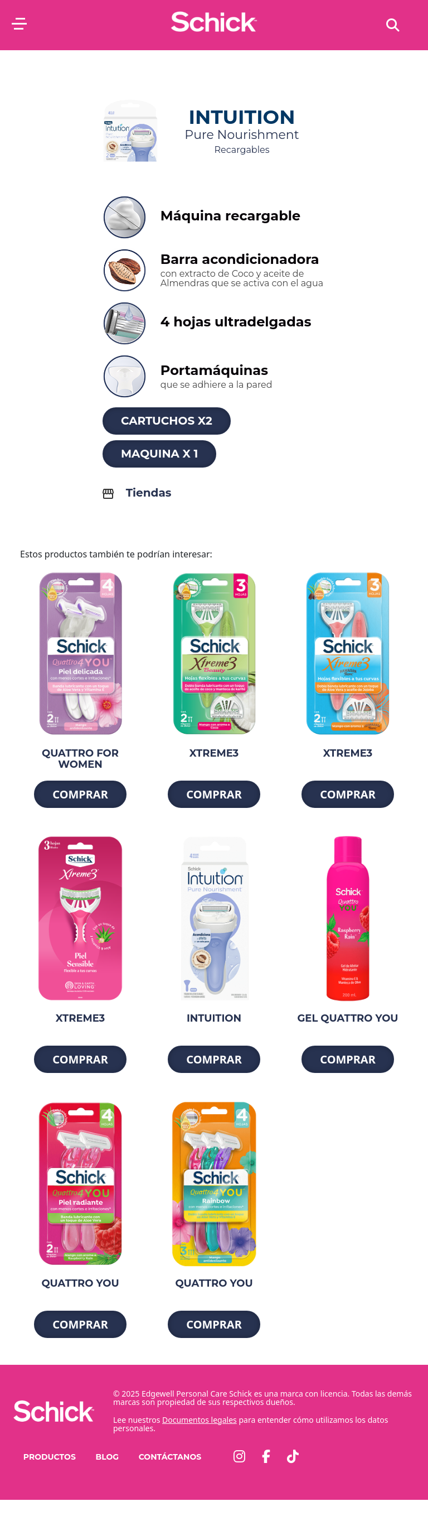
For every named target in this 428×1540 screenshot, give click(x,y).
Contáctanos (170, 1457)
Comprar (80, 794)
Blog (107, 1457)
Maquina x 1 (159, 453)
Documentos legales (199, 1419)
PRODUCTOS (49, 1457)
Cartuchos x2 (166, 420)
